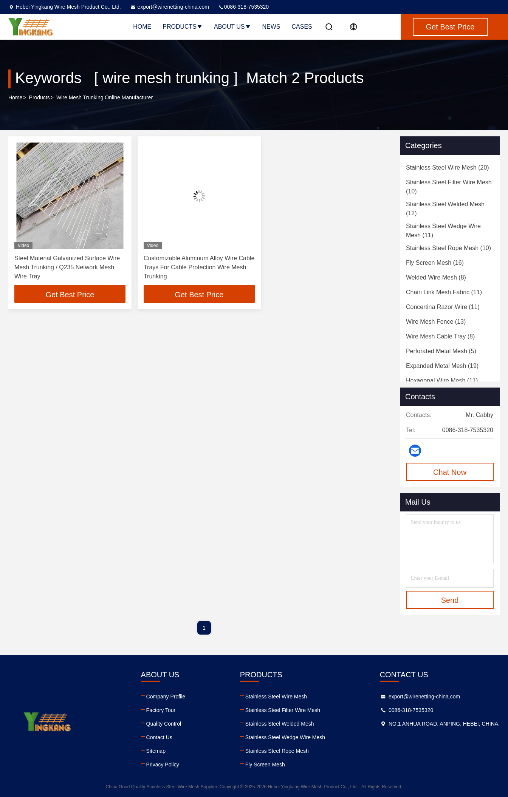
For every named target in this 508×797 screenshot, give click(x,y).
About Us (232, 26)
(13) (436, 321)
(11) (443, 230)
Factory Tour (161, 710)
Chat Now (449, 472)
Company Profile (166, 697)
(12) (445, 208)
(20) (447, 167)
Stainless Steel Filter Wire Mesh (282, 710)
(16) (435, 262)
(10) (449, 187)
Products (183, 26)
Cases (302, 26)
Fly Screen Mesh (265, 764)
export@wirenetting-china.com (169, 7)
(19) (442, 366)
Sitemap (156, 751)
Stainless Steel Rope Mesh (277, 751)
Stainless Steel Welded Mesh (279, 724)
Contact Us (159, 737)
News (271, 26)
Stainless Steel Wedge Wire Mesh (285, 737)
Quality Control (163, 724)
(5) (441, 351)
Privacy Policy (162, 764)
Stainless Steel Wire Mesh (276, 697)
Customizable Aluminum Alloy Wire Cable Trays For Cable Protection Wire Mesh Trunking (199, 267)
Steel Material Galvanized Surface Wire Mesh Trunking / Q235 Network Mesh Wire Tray (67, 267)
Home (142, 26)
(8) (436, 277)
